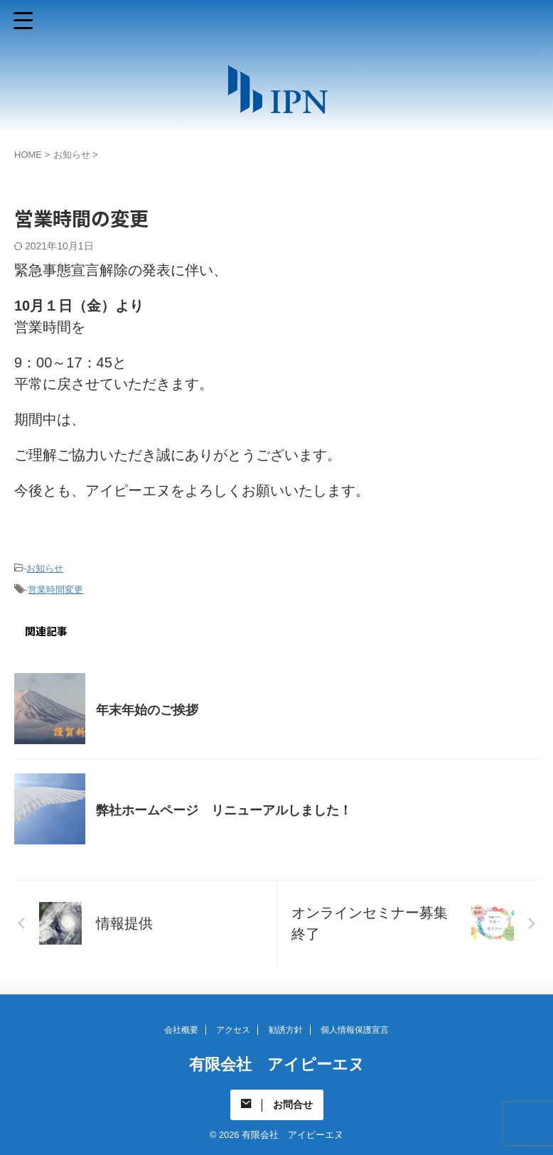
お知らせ (44, 568)
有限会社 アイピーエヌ (277, 1064)
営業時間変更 (55, 589)
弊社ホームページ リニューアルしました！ (224, 810)
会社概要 (181, 1030)
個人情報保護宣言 (355, 1030)
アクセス (233, 1030)
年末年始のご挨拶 (147, 710)
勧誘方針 (286, 1030)
